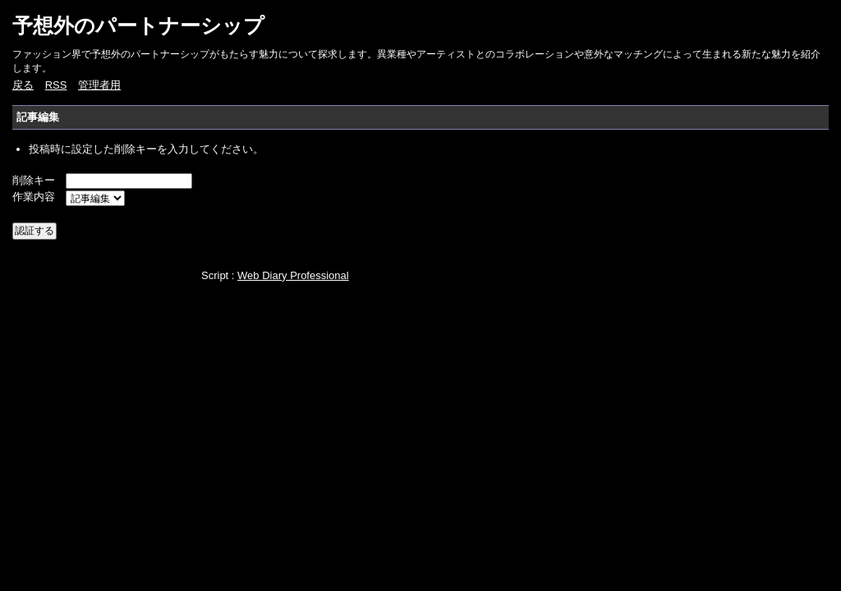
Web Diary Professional (293, 275)
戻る (23, 85)
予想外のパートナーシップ (138, 25)
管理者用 (99, 85)
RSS (56, 85)
